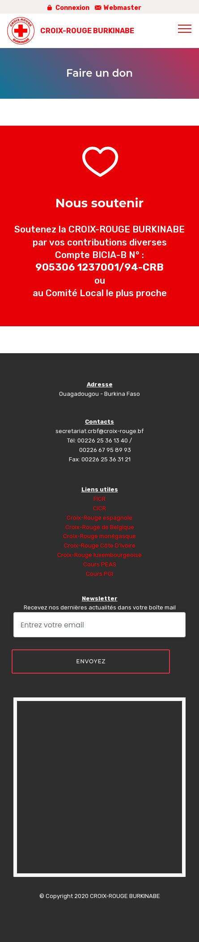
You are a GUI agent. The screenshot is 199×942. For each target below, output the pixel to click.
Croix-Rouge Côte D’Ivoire (99, 545)
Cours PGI (99, 573)
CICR (99, 508)
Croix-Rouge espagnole (99, 517)
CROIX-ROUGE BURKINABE (87, 30)
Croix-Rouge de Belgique (99, 527)
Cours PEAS (99, 564)
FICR (99, 498)
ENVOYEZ (91, 661)
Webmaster (118, 8)
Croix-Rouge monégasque (99, 536)
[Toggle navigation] (185, 28)
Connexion (67, 8)
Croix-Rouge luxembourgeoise (99, 555)
